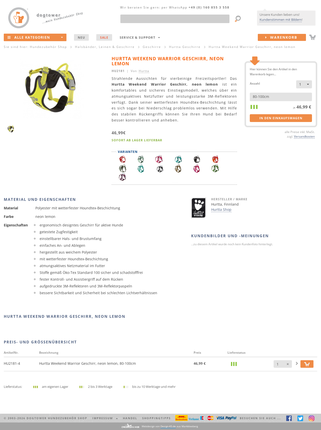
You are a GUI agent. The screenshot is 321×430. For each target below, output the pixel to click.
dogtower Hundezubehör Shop (57, 418)
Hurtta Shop (221, 209)
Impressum (105, 418)
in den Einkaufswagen (280, 118)
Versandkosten (304, 136)
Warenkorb (285, 37)
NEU (81, 37)
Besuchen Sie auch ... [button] (260, 418)
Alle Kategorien (35, 37)
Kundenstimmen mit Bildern (281, 19)
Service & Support (140, 37)
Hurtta (144, 71)
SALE (104, 37)
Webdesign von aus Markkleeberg (170, 426)
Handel (130, 418)
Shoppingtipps (156, 418)
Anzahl (255, 83)
